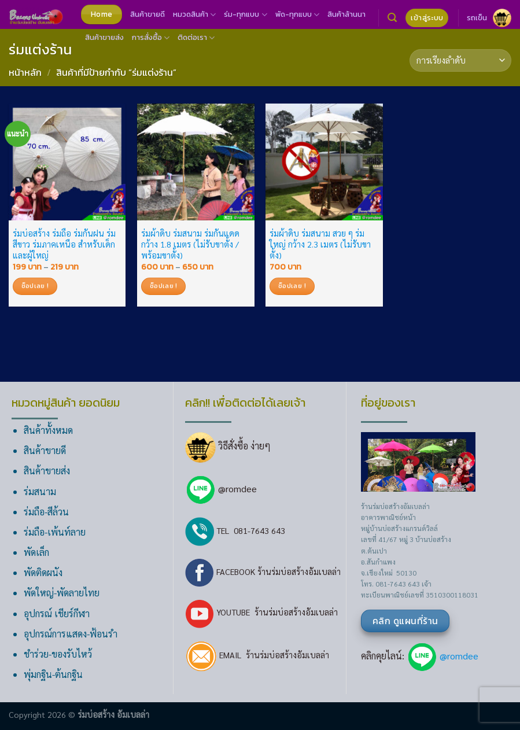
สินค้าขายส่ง (104, 37)
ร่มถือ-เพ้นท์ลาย (55, 532)
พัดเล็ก (36, 552)
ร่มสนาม (40, 491)
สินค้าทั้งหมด (48, 430)
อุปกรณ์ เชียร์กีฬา (57, 613)
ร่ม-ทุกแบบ (245, 14)
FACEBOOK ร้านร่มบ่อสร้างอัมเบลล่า (263, 571)
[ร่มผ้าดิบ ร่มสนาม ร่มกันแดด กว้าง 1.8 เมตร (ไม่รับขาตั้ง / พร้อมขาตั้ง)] (196, 162)
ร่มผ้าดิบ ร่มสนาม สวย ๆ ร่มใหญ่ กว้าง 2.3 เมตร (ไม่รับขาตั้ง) (320, 244)
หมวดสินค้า (194, 14)
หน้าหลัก (25, 72)
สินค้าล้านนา (346, 14)
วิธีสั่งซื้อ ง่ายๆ (228, 446)
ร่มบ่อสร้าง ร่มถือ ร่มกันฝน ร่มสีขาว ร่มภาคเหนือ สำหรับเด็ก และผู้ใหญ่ (64, 244)
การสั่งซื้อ (150, 37)
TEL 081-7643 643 (235, 530)
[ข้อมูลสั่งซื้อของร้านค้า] (460, 60)
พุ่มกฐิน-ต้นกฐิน (53, 674)
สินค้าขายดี (147, 14)
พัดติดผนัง (43, 572)
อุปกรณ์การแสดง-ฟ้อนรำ (70, 634)
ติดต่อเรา (196, 37)
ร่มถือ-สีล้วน (46, 512)
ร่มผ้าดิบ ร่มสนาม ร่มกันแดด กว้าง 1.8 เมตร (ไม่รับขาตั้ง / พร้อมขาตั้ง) (190, 244)
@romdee (237, 488)
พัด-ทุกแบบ (297, 14)
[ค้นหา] (392, 17)
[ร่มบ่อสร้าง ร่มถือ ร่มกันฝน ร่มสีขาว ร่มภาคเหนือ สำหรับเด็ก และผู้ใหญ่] (67, 162)
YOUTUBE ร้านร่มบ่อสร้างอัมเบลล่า (261, 612)
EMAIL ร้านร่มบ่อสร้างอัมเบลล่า (257, 655)
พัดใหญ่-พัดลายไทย (61, 593)
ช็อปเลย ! (35, 286)
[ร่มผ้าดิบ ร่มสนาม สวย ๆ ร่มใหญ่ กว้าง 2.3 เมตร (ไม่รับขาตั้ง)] (324, 162)
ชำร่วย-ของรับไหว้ (58, 654)
